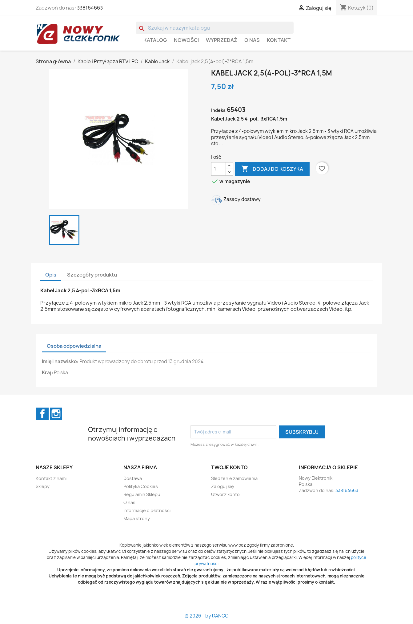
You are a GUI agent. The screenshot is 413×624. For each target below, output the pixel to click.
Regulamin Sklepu (141, 494)
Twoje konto (229, 467)
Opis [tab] (50, 274)
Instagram (56, 414)
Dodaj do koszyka (272, 169)
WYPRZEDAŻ (221, 40)
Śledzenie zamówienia (234, 478)
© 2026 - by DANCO (207, 616)
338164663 (90, 7)
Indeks (218, 110)
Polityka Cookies (140, 486)
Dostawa (132, 478)
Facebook (42, 414)
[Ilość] (218, 169)
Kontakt (279, 40)
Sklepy (43, 486)
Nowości (186, 40)
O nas (252, 40)
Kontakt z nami (51, 478)
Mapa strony (136, 518)
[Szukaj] (215, 28)
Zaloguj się (222, 486)
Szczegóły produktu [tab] (92, 274)
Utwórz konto (225, 494)
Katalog (155, 40)
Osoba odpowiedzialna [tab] (74, 346)
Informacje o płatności (146, 510)
